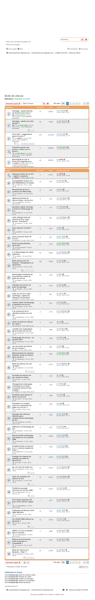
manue (19, 480)
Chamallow (18, 212)
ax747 (19, 399)
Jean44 (19, 545)
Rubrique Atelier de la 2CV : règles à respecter (23, 175)
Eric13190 (26, 99)
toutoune (62, 488)
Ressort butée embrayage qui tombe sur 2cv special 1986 (22, 437)
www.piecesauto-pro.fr (11, 586)
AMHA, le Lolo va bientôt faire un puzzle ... (22, 532)
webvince (20, 368)
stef (18, 379)
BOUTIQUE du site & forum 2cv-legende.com (22, 161)
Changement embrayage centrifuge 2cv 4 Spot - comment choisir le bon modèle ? (22, 387)
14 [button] (84, 103)
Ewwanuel (20, 317)
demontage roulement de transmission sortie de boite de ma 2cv (22, 276)
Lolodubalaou (63, 198)
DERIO (19, 232)
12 (30, 144)
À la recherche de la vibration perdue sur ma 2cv (22, 313)
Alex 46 (19, 185)
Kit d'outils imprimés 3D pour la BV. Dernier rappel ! (22, 502)
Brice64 (19, 289)
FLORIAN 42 (19, 452)
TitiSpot (17, 392)
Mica (60, 228)
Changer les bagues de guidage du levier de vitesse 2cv (21, 458)
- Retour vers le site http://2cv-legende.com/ (18, 41)
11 (27, 144)
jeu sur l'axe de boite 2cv (22, 467)
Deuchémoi (18, 99)
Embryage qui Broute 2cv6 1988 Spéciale (23, 511)
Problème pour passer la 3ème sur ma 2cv (22, 396)
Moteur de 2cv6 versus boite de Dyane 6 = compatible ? (21, 541)
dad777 (17, 299)
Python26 (20, 469)
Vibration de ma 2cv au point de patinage (21, 286)
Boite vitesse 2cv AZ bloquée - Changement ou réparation (22, 263)
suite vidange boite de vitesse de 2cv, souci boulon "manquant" (21, 219)
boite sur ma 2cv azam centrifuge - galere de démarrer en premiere (21, 296)
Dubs (19, 462)
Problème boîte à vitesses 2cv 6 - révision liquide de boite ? (22, 448)
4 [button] (76, 103)
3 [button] (73, 103)
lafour (19, 256)
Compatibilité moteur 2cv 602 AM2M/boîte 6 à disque (23, 182)
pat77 (61, 189)
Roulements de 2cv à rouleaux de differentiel (21, 191)
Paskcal (61, 285)
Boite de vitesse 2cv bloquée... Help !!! (20, 551)
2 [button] (70, 103)
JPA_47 (61, 337)
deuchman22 (63, 121)
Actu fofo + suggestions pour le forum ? (22, 135)
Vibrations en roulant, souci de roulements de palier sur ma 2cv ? (21, 405)
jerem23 (17, 240)
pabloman (20, 202)
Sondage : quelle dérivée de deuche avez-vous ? (22, 112)
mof (18, 326)
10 (24, 144)
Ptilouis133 (20, 492)
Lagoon (19, 193)
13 (33, 144)
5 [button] (79, 103)
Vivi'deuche (21, 422)
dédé (19, 409)
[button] (63, 103)
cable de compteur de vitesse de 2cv (21, 478)
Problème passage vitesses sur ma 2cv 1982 (22, 489)
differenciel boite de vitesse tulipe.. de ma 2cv (22, 199)
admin (19, 138)
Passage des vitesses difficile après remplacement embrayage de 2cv (22, 417)
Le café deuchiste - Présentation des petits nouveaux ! (23, 165)
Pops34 (19, 306)
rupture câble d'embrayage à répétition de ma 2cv (23, 303)
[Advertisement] (50, 73)
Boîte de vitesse (14, 95)
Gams (19, 514)
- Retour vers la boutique (12, 44)
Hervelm (20, 441)
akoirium (62, 180)
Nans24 (19, 431)
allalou (19, 280)
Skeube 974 (63, 530)
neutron (19, 267)
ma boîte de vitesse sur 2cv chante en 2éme (21, 376)
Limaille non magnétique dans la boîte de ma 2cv (22, 330)
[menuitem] (20, 48)
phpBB (41, 594)
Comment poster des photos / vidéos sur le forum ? (21, 149)
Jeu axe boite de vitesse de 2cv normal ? (22, 347)
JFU (18, 523)
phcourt (19, 223)
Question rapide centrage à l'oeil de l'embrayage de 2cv (22, 209)
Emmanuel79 (21, 247)
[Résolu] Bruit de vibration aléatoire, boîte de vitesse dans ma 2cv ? (23, 355)
